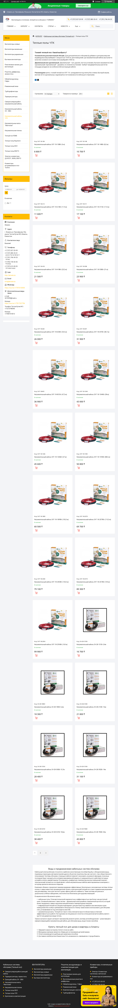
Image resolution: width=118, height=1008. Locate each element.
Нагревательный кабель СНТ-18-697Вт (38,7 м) (93, 332)
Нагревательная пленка (13, 130)
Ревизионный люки (11, 86)
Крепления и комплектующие (15, 996)
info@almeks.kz (10, 281)
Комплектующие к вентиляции (73, 990)
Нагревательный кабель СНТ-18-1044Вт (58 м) (93, 394)
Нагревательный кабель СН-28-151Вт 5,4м (91, 644)
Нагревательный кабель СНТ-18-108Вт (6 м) (49, 144)
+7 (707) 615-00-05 (98, 981)
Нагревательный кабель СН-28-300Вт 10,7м (49, 769)
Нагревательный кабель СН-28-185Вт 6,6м (49, 707)
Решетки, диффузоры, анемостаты (12, 73)
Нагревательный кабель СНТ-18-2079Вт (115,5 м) (94, 519)
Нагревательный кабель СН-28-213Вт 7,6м (91, 707)
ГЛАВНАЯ (10, 26)
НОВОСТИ (64, 26)
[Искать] (92, 26)
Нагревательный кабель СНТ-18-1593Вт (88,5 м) (93, 457)
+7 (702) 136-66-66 (98, 984)
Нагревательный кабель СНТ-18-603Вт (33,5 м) (50, 332)
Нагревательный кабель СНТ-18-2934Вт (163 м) (50, 644)
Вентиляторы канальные (13, 49)
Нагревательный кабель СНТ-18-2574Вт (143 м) (93, 582)
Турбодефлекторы (11, 91)
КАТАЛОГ (24, 26)
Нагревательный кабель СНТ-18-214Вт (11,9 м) (50, 207)
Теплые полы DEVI (11, 146)
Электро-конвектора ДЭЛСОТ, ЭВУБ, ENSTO (13, 157)
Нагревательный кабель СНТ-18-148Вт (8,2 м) (92, 144)
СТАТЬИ (51, 26)
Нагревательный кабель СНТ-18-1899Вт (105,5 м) (51, 519)
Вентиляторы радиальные (14, 54)
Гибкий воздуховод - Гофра (12, 80)
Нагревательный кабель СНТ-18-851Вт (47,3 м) (50, 394)
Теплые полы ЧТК (11, 993)
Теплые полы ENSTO (12, 151)
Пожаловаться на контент (62, 1006)
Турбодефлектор (69, 993)
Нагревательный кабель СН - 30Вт (13, 110)
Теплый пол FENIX (11, 136)
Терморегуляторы (11, 96)
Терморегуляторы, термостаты (16, 976)
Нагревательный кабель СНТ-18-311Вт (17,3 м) (93, 207)
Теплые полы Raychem (13, 141)
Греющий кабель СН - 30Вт (14, 979)
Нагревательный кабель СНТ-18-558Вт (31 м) (92, 269)
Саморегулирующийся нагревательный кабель (13, 103)
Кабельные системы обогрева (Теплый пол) (59, 36)
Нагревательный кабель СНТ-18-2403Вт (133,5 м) (51, 582)
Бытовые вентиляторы (13, 59)
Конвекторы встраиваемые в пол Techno (12, 165)
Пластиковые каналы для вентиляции (14, 66)
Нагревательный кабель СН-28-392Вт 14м (91, 769)
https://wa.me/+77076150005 (15, 288)
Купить (36, 155)
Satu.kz (68, 1004)
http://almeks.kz (10, 275)
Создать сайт (15, 1)
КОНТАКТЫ (39, 26)
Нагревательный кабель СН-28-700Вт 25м (91, 832)
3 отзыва (97, 1)
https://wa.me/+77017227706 (15, 303)
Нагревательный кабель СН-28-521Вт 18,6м (49, 832)
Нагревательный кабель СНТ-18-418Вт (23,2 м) (50, 269)
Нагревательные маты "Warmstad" (13, 124)
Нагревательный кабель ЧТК (13, 117)
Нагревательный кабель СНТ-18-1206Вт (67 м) (50, 457)
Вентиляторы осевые (12, 44)
